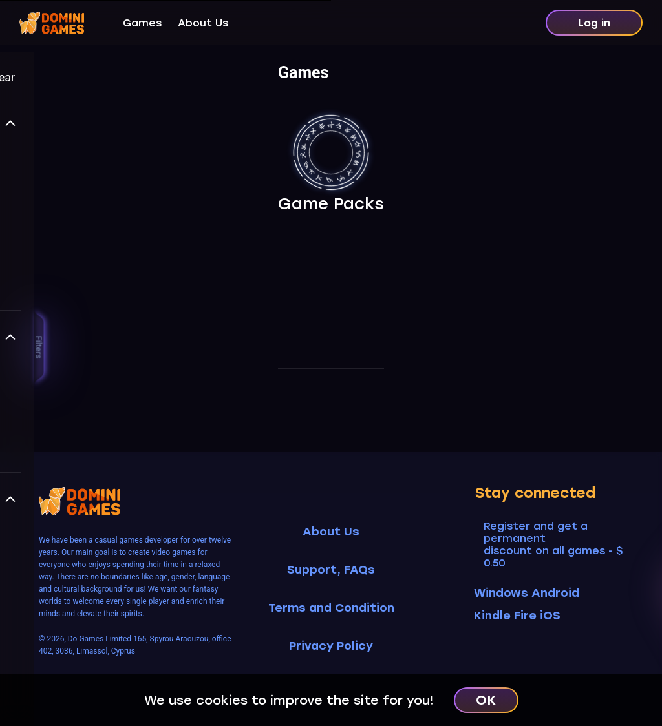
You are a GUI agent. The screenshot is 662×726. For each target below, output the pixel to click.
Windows (501, 593)
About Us (203, 23)
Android (558, 593)
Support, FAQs (331, 570)
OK (486, 700)
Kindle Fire (505, 615)
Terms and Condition (331, 608)
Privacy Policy (331, 646)
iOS (553, 615)
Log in (594, 23)
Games (142, 23)
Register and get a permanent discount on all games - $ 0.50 (553, 544)
